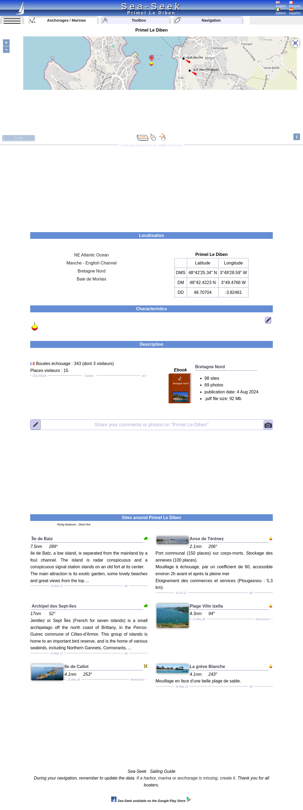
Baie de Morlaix (91, 279)
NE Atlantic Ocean (91, 255)
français (294, 4)
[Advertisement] (151, 186)
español (294, 11)
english (281, 4)
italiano (281, 11)
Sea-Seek (151, 6)
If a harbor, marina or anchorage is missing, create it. (186, 778)
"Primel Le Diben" (152, 424)
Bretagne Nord (91, 271)
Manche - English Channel (92, 263)
